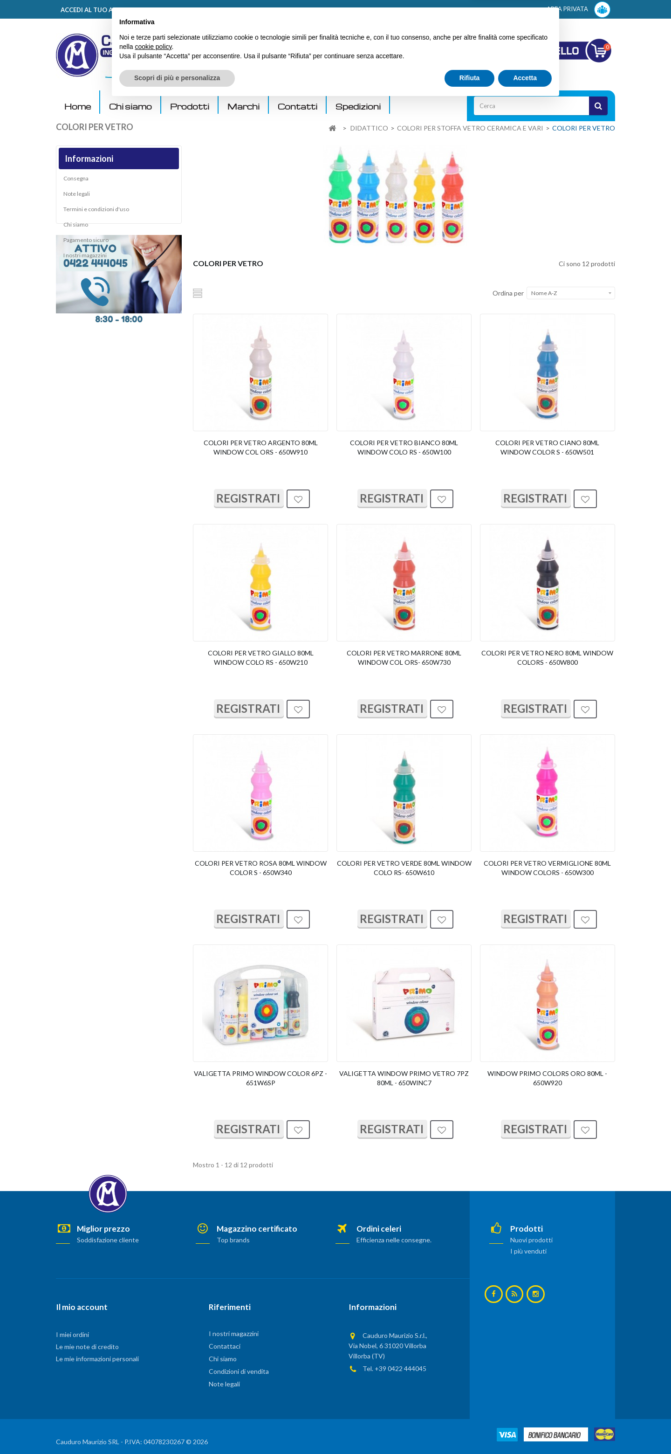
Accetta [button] (525, 1428)
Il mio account (82, 1307)
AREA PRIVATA (578, 9)
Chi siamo (130, 106)
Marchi (243, 106)
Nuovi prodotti (531, 1240)
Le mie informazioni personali (97, 1359)
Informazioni (89, 158)
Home (77, 106)
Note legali (76, 196)
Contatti (297, 106)
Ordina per (508, 293)
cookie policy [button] (153, 1397)
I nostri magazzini (85, 258)
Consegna (76, 181)
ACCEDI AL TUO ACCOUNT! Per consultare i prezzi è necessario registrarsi (174, 10)
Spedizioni (358, 106)
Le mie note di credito (87, 1347)
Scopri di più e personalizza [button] (177, 1428)
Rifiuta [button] (469, 1428)
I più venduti (528, 1251)
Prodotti (189, 106)
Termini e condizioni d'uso (96, 212)
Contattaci (224, 1346)
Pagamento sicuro (86, 243)
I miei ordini (72, 1334)
